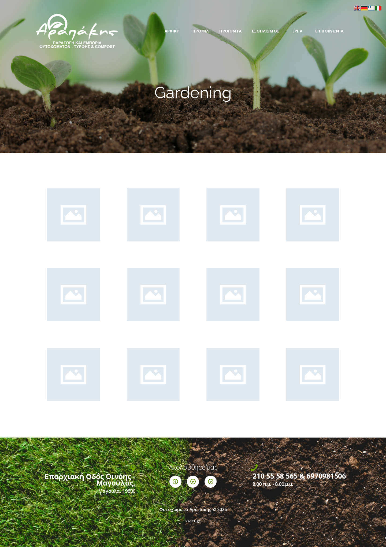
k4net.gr (193, 520)
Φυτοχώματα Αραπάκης (185, 509)
